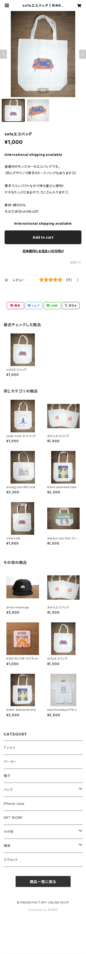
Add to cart (43, 237)
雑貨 (7, 846)
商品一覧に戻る (43, 881)
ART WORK (13, 818)
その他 (8, 832)
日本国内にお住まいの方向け (43, 251)
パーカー (10, 762)
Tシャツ (9, 748)
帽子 (7, 776)
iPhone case (14, 804)
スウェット (11, 860)
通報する (75, 262)
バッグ (8, 790)
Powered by (43, 910)
